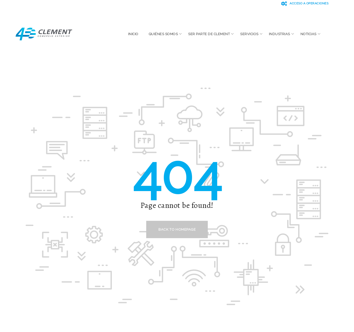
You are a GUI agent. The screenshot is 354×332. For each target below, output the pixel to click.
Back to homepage (177, 229)
